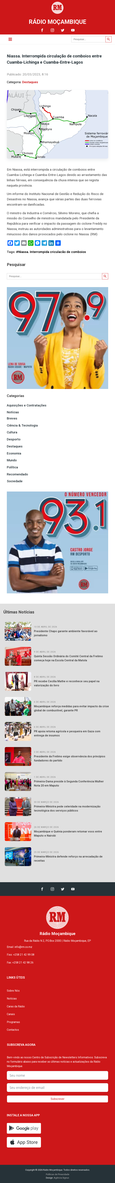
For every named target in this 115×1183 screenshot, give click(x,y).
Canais (11, 1014)
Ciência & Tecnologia (22, 425)
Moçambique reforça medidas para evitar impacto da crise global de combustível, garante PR (71, 708)
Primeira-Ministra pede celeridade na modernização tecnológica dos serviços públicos (67, 808)
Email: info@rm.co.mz (19, 947)
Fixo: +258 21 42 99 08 (20, 954)
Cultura (12, 432)
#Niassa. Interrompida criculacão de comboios (51, 252)
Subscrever (57, 1098)
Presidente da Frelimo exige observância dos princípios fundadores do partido (69, 758)
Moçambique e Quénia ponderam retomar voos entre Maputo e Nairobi (68, 833)
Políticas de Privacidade (57, 1174)
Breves (12, 418)
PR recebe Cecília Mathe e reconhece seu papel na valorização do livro (66, 683)
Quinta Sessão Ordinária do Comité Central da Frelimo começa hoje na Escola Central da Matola (68, 658)
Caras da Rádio (16, 1006)
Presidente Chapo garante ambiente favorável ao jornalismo (65, 633)
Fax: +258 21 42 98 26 (20, 962)
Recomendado (17, 474)
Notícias (13, 412)
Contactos (13, 1029)
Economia (14, 453)
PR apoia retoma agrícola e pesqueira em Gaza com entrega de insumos (67, 733)
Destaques (30, 82)
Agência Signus (61, 1177)
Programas (13, 1022)
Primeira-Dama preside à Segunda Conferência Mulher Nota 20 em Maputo (69, 783)
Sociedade (15, 481)
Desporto (13, 439)
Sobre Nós (13, 990)
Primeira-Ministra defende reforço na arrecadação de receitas (68, 858)
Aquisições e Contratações (26, 405)
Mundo (12, 460)
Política (12, 467)
